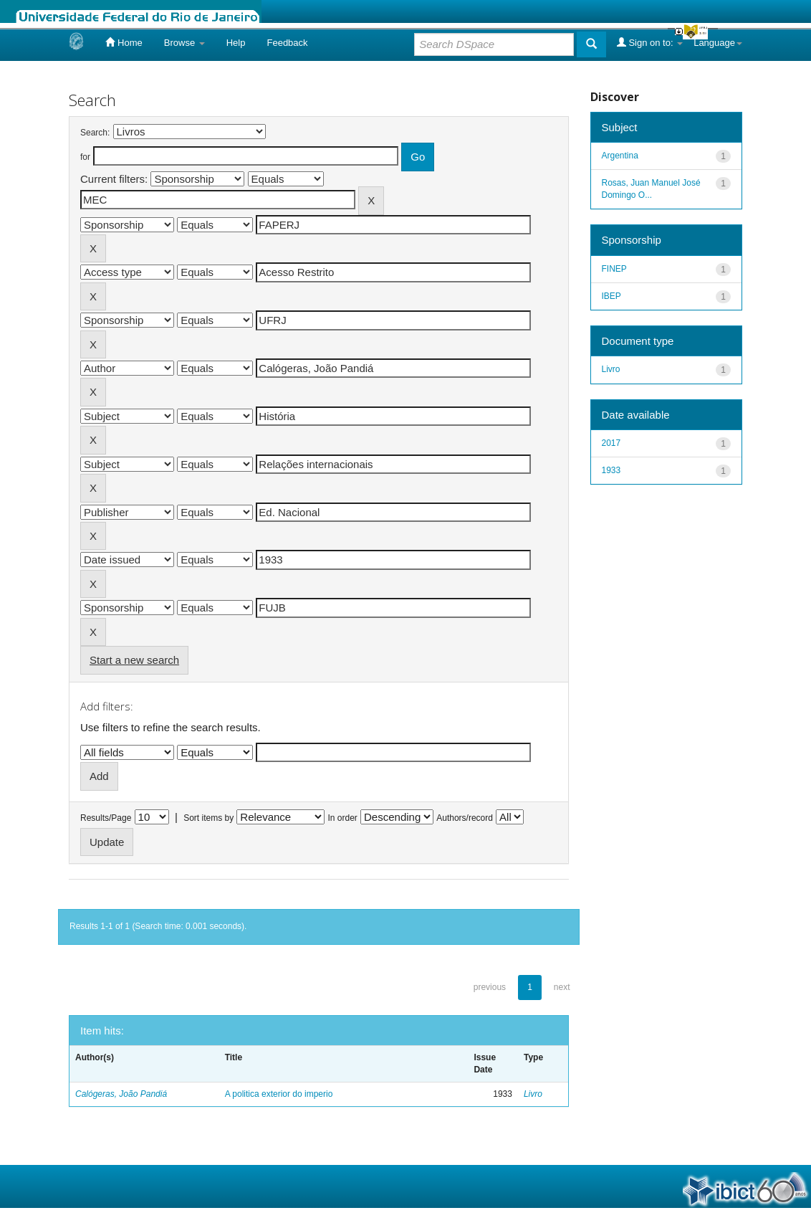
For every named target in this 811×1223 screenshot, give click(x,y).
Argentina (620, 156)
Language (718, 42)
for (85, 157)
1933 (611, 470)
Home (123, 42)
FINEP (614, 269)
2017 (611, 443)
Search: (95, 133)
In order (342, 818)
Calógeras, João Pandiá (121, 1094)
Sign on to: (650, 42)
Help (236, 42)
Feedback (287, 42)
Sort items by (208, 818)
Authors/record (464, 818)
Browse (184, 42)
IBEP (611, 296)
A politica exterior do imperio (279, 1094)
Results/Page (105, 818)
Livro (533, 1094)
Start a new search (134, 660)
